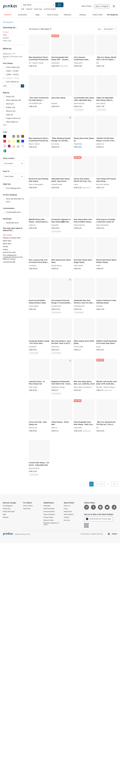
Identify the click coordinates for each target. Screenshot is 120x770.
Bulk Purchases (48, 509)
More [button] (5, 125)
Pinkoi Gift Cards (9, 511)
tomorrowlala (33, 306)
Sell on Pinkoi (86, 6)
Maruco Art (33, 428)
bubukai (54, 103)
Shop (5, 35)
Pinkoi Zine (7, 41)
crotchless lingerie (50, 9)
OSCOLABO (78, 347)
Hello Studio (78, 266)
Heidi (98, 266)
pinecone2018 (79, 103)
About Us (67, 506)
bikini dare (7, 244)
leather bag (38, 9)
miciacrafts (55, 63)
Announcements (49, 511)
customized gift (9, 262)
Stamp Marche (79, 225)
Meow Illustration (102, 225)
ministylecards (79, 306)
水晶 (22, 9)
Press (66, 509)
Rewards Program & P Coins (51, 524)
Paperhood (78, 144)
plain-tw (54, 428)
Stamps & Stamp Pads (12, 238)
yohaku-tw (100, 144)
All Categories (8, 22)
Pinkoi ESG (68, 511)
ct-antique (32, 266)
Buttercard (55, 347)
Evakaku (99, 306)
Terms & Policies (49, 514)
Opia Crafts (33, 387)
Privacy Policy (48, 517)
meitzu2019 (78, 63)
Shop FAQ (26, 509)
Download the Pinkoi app (98, 519)
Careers (66, 517)
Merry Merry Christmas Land (84, 387)
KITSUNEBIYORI (35, 103)
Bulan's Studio (38, 63)
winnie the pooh (9, 252)
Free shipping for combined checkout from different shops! (13, 257)
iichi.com (67, 520)
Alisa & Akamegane (36, 184)
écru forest (55, 144)
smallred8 (32, 347)
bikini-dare (7, 241)
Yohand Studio (56, 184)
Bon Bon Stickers (102, 184)
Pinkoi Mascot (68, 514)
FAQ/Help (46, 506)
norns (76, 184)
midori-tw (32, 225)
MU (97, 63)
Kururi (98, 347)
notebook (29, 9)
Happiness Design (58, 387)
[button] (22, 86)
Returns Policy (48, 520)
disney (5, 246)
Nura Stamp (100, 103)
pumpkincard (56, 306)
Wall (4, 514)
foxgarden (55, 225)
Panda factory (56, 266)
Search (59, 4)
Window (6, 38)
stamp (5, 249)
